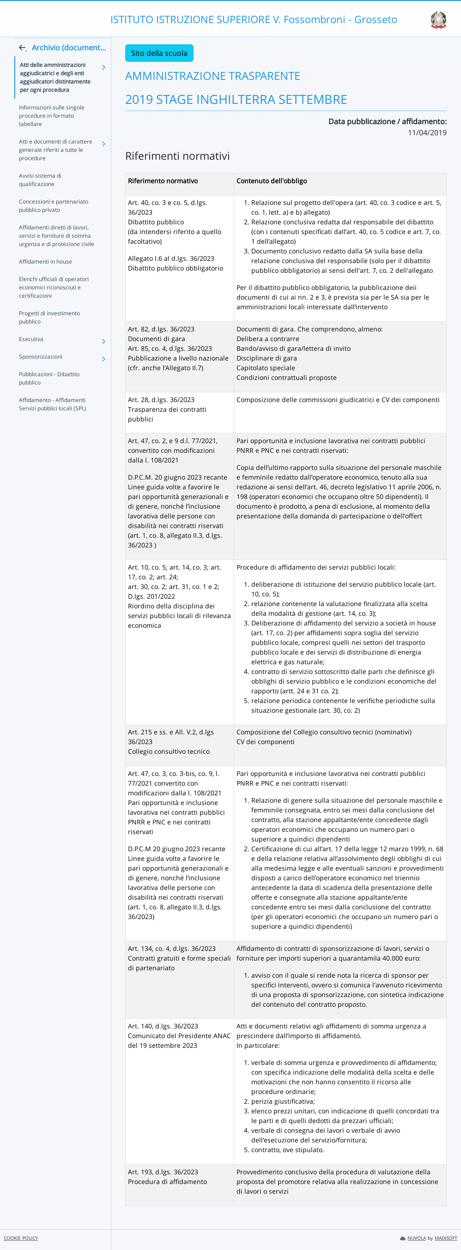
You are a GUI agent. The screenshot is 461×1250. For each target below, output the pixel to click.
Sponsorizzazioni (40, 374)
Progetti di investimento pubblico (49, 335)
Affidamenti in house (45, 279)
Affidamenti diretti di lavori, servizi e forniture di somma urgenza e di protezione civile (56, 253)
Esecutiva (31, 357)
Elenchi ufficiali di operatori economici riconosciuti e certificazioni (54, 305)
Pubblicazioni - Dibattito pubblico (49, 396)
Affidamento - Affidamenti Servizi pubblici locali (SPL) (52, 422)
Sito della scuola (159, 53)
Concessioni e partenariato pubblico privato (53, 223)
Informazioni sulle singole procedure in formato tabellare (52, 133)
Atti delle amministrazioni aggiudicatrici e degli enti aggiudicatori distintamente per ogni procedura (55, 94)
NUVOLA (413, 1238)
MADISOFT (446, 1238)
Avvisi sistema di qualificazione (40, 197)
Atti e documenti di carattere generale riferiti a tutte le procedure (55, 167)
